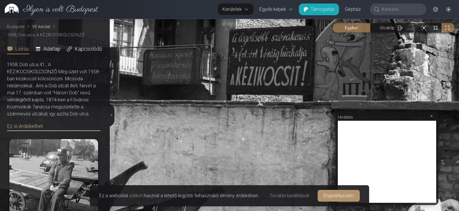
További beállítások (289, 195)
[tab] (20, 49)
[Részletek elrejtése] (111, 115)
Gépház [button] (353, 9)
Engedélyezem (338, 195)
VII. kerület (41, 26)
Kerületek (235, 9)
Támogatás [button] (319, 9)
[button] (435, 9)
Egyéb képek (276, 9)
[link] (49, 9)
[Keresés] (401, 9)
